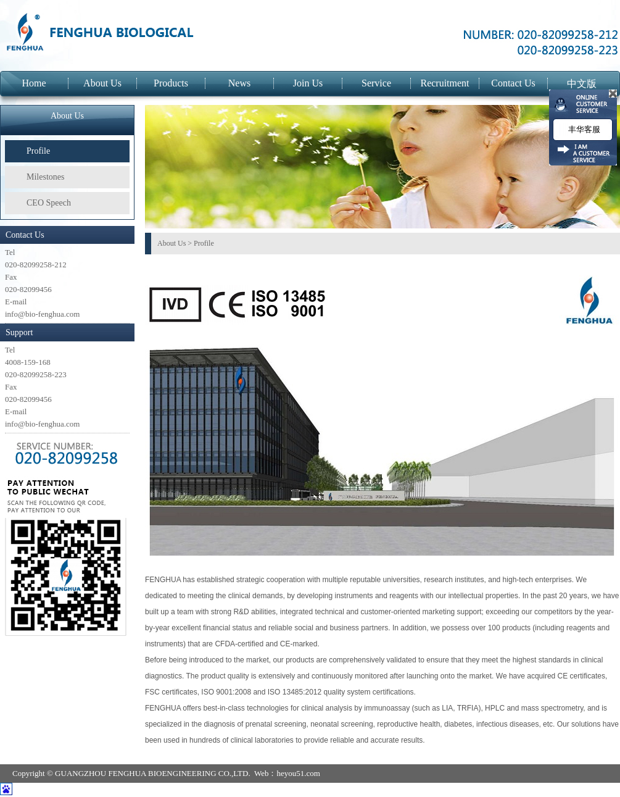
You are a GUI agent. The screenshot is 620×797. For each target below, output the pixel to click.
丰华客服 (583, 129)
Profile (38, 151)
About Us (102, 83)
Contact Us (513, 83)
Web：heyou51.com (287, 773)
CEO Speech (49, 202)
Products (171, 83)
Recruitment (444, 83)
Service (376, 83)
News (239, 83)
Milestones (45, 177)
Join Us (308, 83)
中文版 (582, 83)
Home (34, 83)
